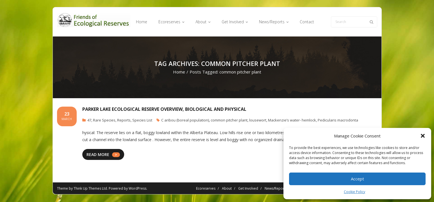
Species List (142, 120)
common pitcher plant (229, 120)
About (227, 188)
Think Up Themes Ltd (90, 188)
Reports (124, 120)
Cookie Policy (354, 191)
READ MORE (98, 154)
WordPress (137, 188)
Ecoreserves (205, 188)
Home (179, 72)
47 (89, 120)
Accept (357, 179)
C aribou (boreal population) (185, 120)
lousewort (257, 120)
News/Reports (276, 188)
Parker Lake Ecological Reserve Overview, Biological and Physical (164, 109)
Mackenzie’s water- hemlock (292, 120)
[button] (423, 136)
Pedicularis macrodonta (338, 120)
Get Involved (248, 188)
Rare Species (104, 120)
